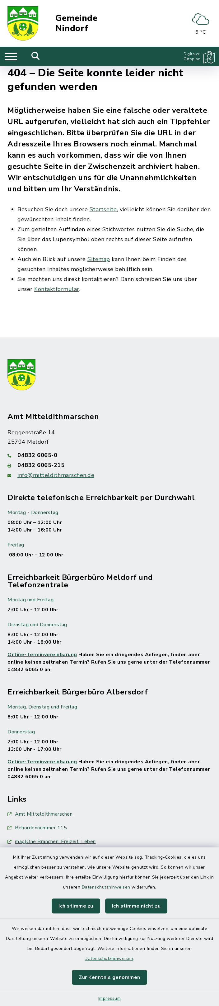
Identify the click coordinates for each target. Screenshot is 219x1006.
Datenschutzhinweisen (106, 887)
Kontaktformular (56, 289)
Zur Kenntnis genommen (109, 977)
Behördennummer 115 (37, 827)
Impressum (109, 998)
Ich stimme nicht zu (136, 906)
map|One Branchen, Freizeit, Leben (51, 841)
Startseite (103, 209)
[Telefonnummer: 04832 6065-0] (109, 455)
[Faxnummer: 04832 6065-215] (109, 465)
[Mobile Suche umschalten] (35, 56)
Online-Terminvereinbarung (42, 654)
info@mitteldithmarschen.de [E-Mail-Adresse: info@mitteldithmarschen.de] (55, 475)
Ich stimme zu (75, 906)
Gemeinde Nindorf (76, 23)
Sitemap (98, 259)
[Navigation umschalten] (11, 56)
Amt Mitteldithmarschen (39, 814)
